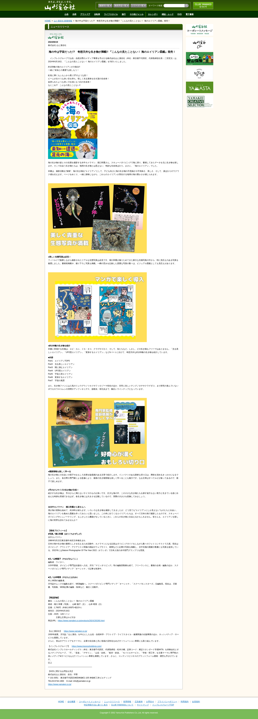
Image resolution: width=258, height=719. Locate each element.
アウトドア (85, 14)
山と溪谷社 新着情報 (63, 21)
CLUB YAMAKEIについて (203, 5)
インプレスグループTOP (163, 705)
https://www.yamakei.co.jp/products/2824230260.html (81, 620)
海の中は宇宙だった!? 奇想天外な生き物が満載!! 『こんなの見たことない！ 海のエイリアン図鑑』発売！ (122, 21)
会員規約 (196, 701)
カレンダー (153, 14)
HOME (48, 21)
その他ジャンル (136, 14)
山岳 (66, 14)
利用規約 (185, 701)
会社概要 (71, 701)
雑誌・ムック (168, 14)
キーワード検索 (155, 5)
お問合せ (150, 701)
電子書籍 (190, 14)
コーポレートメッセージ (90, 701)
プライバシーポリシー (167, 701)
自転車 (97, 14)
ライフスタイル (111, 14)
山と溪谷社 (60, 5)
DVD (180, 14)
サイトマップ (143, 705)
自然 (74, 14)
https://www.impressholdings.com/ (87, 646)
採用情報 (127, 701)
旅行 (124, 14)
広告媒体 (139, 701)
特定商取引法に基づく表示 (96, 705)
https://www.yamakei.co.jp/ (75, 631)
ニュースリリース (112, 701)
